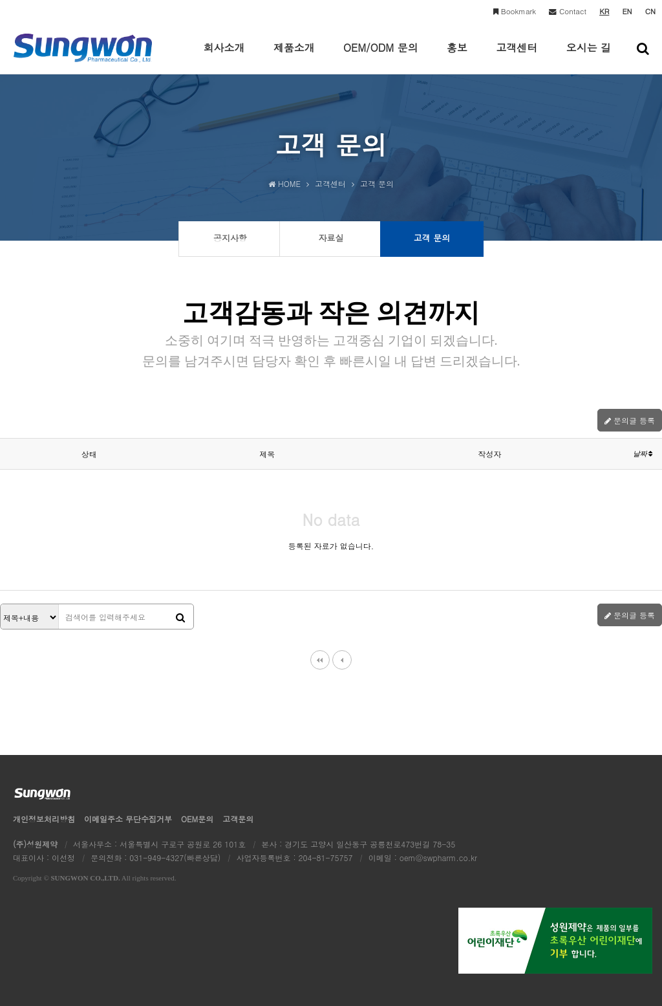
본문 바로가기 (0, 0)
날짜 (643, 453)
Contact (567, 11)
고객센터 (516, 57)
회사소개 (223, 57)
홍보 (457, 57)
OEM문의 (197, 818)
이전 (342, 660)
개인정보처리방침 (44, 818)
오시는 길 (588, 57)
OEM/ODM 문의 (380, 57)
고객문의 (237, 818)
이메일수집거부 (128, 818)
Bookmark (514, 11)
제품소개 (294, 57)
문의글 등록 (629, 420)
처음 (320, 660)
